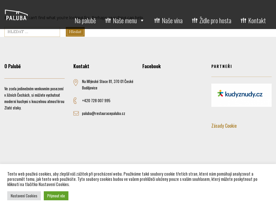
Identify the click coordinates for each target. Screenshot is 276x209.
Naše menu (129, 20)
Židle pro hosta (215, 20)
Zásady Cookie (224, 125)
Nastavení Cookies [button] (24, 196)
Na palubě (85, 20)
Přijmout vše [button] (56, 196)
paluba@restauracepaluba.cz (103, 113)
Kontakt (257, 20)
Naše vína (172, 20)
